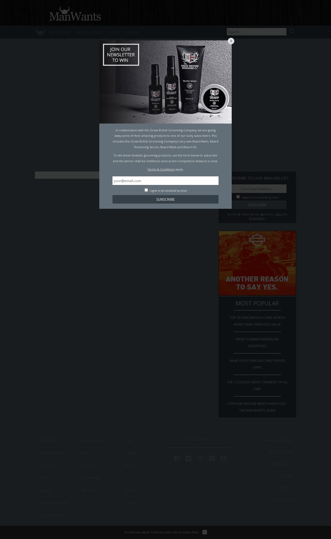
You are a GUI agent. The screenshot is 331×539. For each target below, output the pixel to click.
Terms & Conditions (161, 169)
